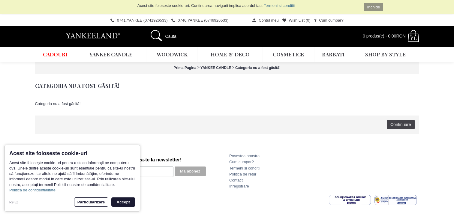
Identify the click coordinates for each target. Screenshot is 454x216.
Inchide (373, 7)
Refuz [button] (13, 202)
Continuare (400, 124)
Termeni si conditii (279, 5)
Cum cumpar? (241, 162)
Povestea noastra (244, 156)
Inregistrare (239, 186)
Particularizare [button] (91, 202)
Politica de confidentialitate (32, 190)
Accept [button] (123, 202)
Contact (236, 180)
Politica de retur (242, 174)
